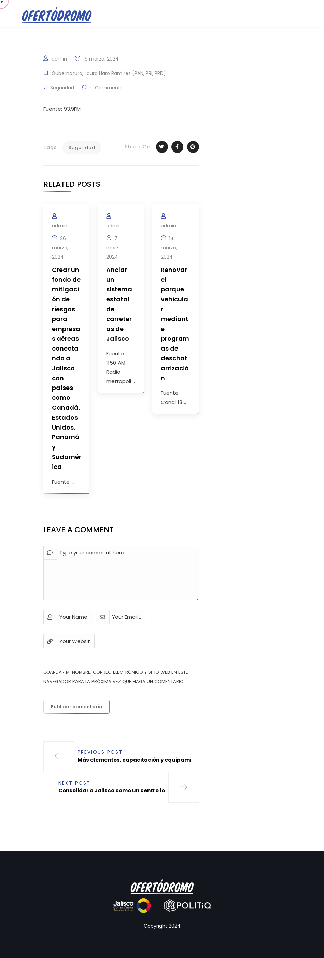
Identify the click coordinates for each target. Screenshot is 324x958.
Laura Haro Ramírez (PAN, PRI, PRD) (125, 73)
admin (59, 58)
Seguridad (62, 87)
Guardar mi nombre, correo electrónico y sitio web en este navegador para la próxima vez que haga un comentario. (115, 677)
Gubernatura (67, 73)
